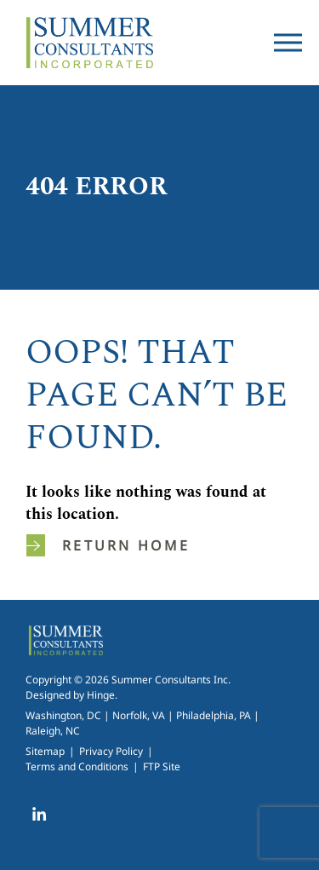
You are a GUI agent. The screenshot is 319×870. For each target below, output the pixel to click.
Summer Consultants (89, 42)
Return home (108, 545)
